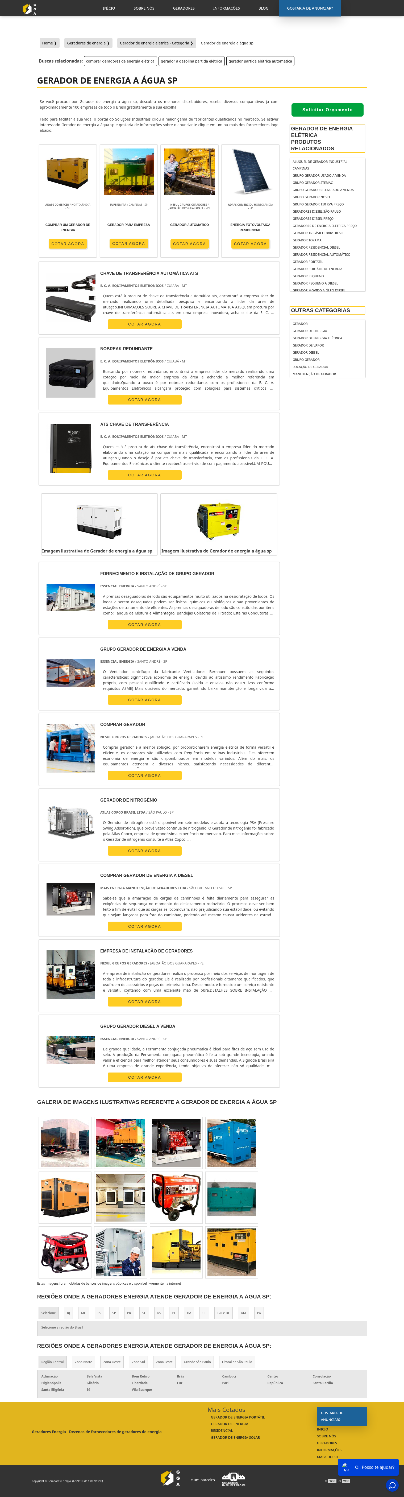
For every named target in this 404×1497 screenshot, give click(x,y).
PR (129, 1313)
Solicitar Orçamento (327, 110)
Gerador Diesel (306, 352)
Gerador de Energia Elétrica (317, 338)
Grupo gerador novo (311, 197)
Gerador (300, 323)
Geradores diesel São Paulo (317, 211)
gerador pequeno (308, 276)
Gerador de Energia (310, 331)
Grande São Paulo (197, 1362)
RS (159, 1313)
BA (189, 1313)
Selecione (48, 1313)
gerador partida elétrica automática (260, 61)
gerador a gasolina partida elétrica (191, 61)
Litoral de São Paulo (237, 1362)
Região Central (52, 1362)
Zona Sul (138, 1362)
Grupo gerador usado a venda (319, 175)
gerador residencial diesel (316, 247)
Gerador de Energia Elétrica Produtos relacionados (322, 138)
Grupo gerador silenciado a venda (323, 190)
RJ (68, 1313)
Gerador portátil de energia (317, 269)
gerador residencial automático (321, 254)
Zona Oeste (111, 1362)
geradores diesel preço (313, 218)
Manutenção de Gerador (314, 374)
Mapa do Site (328, 1456)
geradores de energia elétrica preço (325, 226)
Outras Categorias (320, 310)
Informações (329, 1449)
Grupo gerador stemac (313, 182)
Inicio (322, 1429)
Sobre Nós (326, 1436)
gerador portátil (308, 261)
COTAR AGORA (67, 244)
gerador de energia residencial (229, 1427)
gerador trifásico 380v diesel (318, 233)
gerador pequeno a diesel (315, 283)
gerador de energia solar (235, 1437)
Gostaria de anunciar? (332, 1416)
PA (259, 1313)
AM (243, 1313)
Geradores (327, 1443)
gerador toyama (307, 240)
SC (144, 1313)
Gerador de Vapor (308, 345)
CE (204, 1313)
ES (99, 1313)
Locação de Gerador (310, 367)
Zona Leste (164, 1362)
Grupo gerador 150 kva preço (318, 204)
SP (114, 1313)
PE (174, 1313)
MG (83, 1313)
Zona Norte (83, 1362)
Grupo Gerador (306, 359)
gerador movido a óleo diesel (319, 290)
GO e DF (223, 1313)
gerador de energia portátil (238, 1417)
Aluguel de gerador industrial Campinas (320, 165)
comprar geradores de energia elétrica (120, 61)
